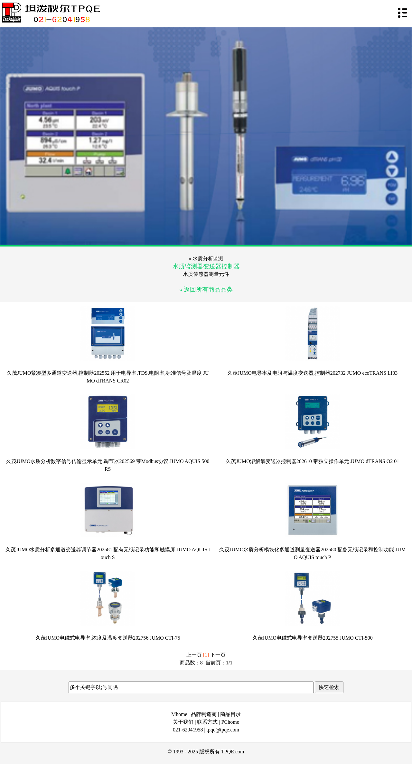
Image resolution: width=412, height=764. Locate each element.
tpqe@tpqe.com (223, 729)
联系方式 (207, 722)
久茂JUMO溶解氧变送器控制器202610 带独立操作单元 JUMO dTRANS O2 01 (312, 461)
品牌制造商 (204, 714)
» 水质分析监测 (206, 258)
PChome (230, 722)
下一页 (218, 655)
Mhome (179, 714)
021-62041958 (188, 729)
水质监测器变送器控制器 (206, 266)
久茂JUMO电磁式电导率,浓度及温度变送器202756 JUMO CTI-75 (107, 638)
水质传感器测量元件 (206, 274)
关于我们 (183, 722)
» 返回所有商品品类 (206, 289)
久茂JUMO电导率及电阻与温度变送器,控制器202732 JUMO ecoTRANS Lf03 (312, 373)
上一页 (194, 655)
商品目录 (230, 714)
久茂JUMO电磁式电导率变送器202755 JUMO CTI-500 (312, 638)
